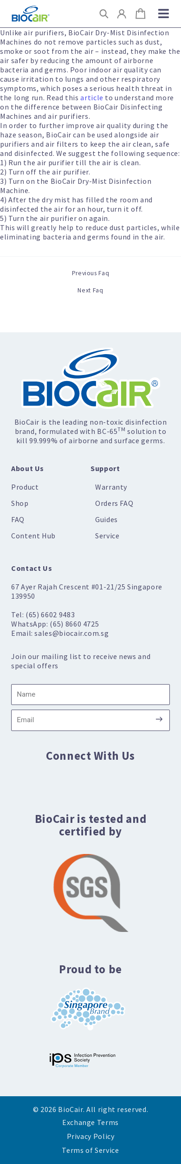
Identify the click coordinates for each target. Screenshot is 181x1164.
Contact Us (31, 568)
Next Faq (90, 290)
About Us (27, 468)
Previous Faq (91, 273)
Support (105, 468)
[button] (104, 13)
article (91, 97)
